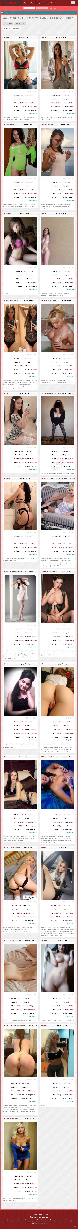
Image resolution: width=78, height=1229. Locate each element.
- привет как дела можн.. (39, 1223)
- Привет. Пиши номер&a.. (12, 1220)
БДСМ (10, 23)
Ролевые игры (20, 23)
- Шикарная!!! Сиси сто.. (20, 1222)
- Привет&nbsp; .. (43, 1220)
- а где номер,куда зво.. (52, 1222)
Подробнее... (33, 113)
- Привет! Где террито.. (29, 1220)
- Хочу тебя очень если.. (36, 1222)
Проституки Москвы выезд (32, 3)
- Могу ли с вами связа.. (67, 1222)
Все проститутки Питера (48, 3)
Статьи (16, 28)
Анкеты (7, 28)
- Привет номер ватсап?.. (58, 1220)
